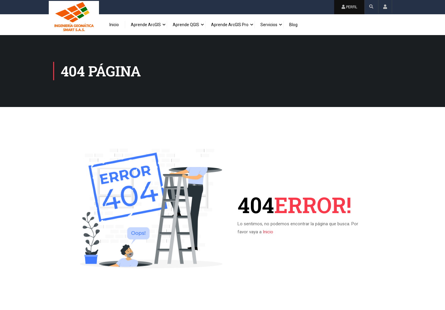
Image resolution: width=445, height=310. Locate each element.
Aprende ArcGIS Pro (230, 24)
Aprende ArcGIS (146, 24)
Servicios (268, 24)
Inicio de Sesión (385, 6)
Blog (293, 24)
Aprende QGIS (186, 24)
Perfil (349, 7)
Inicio (114, 24)
